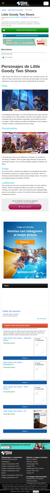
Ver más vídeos (41, 318)
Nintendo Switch (32, 461)
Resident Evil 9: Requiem (35, 478)
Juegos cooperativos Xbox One (12, 475)
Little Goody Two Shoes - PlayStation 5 (13, 363)
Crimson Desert (31, 481)
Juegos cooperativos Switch (11, 468)
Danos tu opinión (25, 206)
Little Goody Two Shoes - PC (14, 411)
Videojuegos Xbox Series (35, 468)
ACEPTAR (35, 491)
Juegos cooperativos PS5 (10, 464)
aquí (30, 491)
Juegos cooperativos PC (9, 477)
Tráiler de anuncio (11, 311)
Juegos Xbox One (32, 471)
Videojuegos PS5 (32, 464)
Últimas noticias (31, 459)
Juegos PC (30, 473)
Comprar (24, 358)
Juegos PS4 (30, 466)
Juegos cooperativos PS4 (10, 466)
